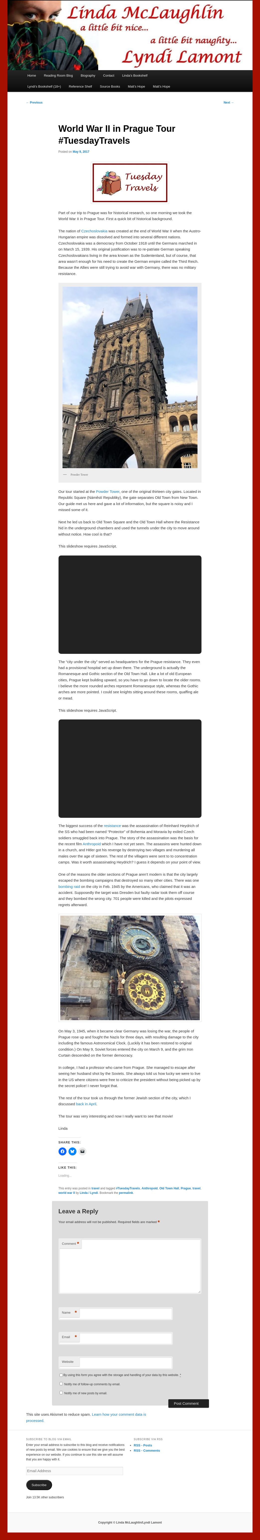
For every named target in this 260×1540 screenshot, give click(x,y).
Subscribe (39, 1485)
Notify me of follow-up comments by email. (92, 1384)
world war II (67, 1193)
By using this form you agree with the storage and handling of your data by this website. (122, 1375)
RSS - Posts (143, 1445)
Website (68, 1362)
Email (69, 1337)
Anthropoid (92, 844)
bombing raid (69, 886)
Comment (70, 1244)
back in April (86, 1104)
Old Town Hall (169, 1188)
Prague (186, 1188)
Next (229, 102)
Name (69, 1312)
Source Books (110, 86)
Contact (108, 75)
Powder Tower (107, 491)
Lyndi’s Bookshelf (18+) (44, 86)
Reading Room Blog (58, 75)
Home (31, 75)
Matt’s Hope (136, 86)
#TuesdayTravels (128, 1188)
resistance (112, 826)
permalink (126, 1193)
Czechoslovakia (94, 231)
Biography (88, 75)
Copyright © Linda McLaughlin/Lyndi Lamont (130, 1522)
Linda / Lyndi (89, 1193)
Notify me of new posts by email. (85, 1393)
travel (95, 1188)
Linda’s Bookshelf (134, 75)
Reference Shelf (80, 86)
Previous (34, 102)
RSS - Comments (147, 1450)
